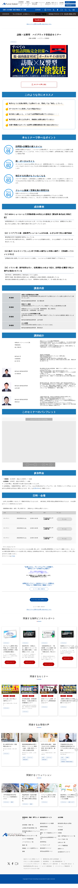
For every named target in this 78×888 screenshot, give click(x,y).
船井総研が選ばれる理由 (64, 827)
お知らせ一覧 (61, 846)
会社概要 (60, 834)
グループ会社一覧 (63, 843)
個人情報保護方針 (58, 865)
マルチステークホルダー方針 (32, 872)
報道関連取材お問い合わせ (31, 870)
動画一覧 (24, 849)
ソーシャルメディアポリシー (32, 868)
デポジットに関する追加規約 (32, 865)
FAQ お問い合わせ (66, 868)
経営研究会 (43, 846)
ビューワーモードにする (39, 423)
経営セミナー (44, 834)
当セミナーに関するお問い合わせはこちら (39, 28)
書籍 (23, 855)
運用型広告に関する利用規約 (51, 863)
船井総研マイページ (45, 852)
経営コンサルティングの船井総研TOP (11, 17)
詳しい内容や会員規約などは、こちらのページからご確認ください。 (39, 576)
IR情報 (60, 837)
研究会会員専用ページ (46, 855)
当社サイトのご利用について (32, 863)
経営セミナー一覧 (28, 17)
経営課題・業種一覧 (27, 829)
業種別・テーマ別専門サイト (30, 852)
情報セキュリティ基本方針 (50, 868)
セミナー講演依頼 (47, 870)
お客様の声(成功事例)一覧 (29, 832)
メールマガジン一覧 (27, 846)
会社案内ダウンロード (64, 856)
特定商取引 (46, 865)
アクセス (60, 831)
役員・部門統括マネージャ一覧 (66, 840)
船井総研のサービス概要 (47, 827)
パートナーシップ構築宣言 (62, 870)
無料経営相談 (44, 831)
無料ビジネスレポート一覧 (29, 840)
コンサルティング (45, 849)
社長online (36, 492)
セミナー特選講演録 (27, 843)
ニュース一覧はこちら (41, 14)
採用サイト (61, 853)
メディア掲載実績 (63, 849)
